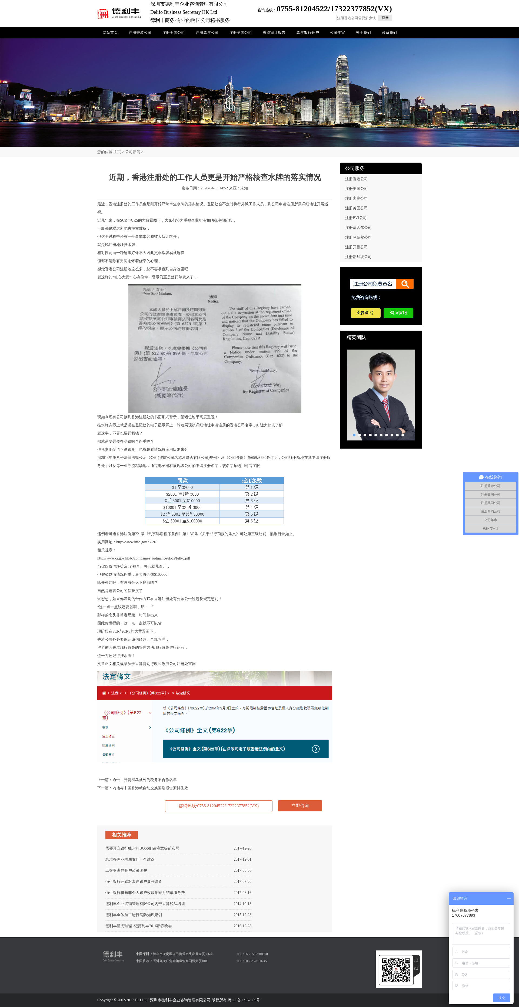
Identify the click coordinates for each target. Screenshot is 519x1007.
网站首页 (110, 33)
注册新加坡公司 (358, 257)
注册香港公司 (140, 33)
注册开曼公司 (356, 247)
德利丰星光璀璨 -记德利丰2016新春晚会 (138, 926)
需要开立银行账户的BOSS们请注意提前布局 (142, 848)
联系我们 (389, 33)
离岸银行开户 (307, 33)
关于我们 (363, 33)
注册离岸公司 (207, 33)
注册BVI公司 (356, 218)
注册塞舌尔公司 (358, 228)
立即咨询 (300, 805)
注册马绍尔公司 (358, 237)
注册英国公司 (240, 33)
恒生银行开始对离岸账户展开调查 (133, 882)
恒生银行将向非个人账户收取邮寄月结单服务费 (145, 893)
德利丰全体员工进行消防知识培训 (133, 915)
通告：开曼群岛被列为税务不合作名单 (144, 780)
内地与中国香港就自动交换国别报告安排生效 (150, 788)
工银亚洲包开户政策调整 (126, 870)
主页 (117, 152)
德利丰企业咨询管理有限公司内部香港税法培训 (145, 904)
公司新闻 (132, 152)
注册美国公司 (173, 33)
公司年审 (337, 33)
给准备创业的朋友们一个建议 (130, 859)
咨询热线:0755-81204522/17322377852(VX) (219, 806)
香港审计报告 (274, 33)
